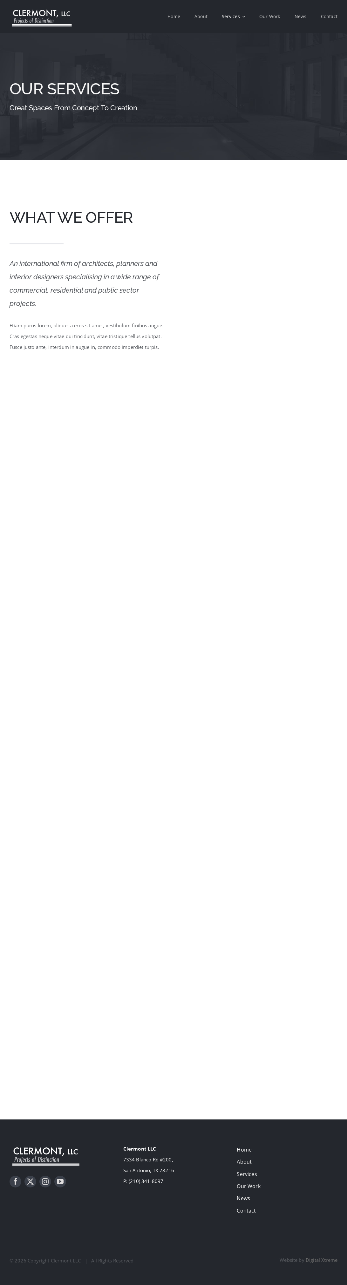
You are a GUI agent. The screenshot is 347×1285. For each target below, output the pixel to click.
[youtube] (60, 1181)
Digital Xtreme (321, 1260)
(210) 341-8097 (146, 1181)
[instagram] (45, 1181)
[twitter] (30, 1181)
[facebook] (15, 1181)
